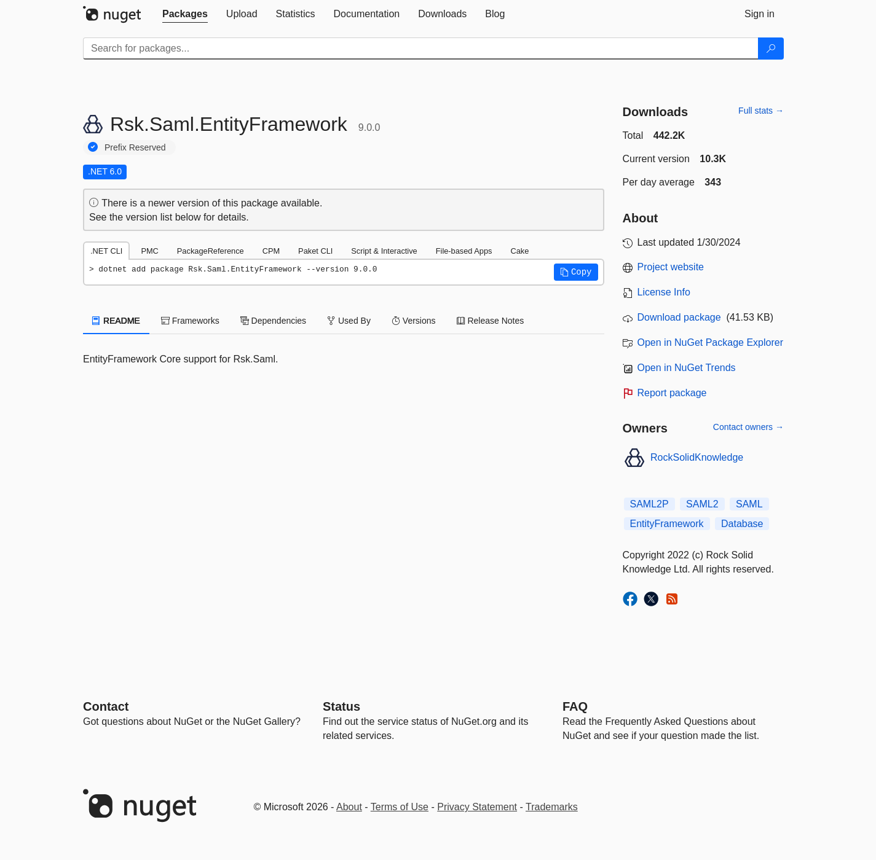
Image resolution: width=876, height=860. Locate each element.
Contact (105, 706)
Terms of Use (399, 807)
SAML (749, 504)
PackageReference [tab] (210, 251)
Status (341, 706)
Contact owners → (748, 427)
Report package (672, 393)
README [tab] (116, 321)
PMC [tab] (149, 251)
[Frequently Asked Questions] (575, 706)
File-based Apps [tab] (464, 251)
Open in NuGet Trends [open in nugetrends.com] (686, 367)
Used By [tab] (349, 321)
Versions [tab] (414, 321)
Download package (679, 317)
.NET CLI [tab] (106, 251)
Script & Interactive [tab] (384, 251)
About (349, 807)
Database (742, 523)
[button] (576, 272)
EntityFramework (667, 523)
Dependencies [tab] (273, 321)
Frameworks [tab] (190, 321)
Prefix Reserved (135, 147)
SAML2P (649, 504)
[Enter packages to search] (421, 48)
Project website (670, 267)
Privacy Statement (477, 807)
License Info (663, 292)
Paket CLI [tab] (315, 251)
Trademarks (552, 807)
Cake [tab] (519, 251)
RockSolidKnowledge (696, 457)
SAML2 (702, 504)
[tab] (185, 14)
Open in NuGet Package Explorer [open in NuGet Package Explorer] (710, 342)
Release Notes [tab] (490, 321)
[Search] (771, 48)
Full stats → (761, 110)
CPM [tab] (271, 251)
